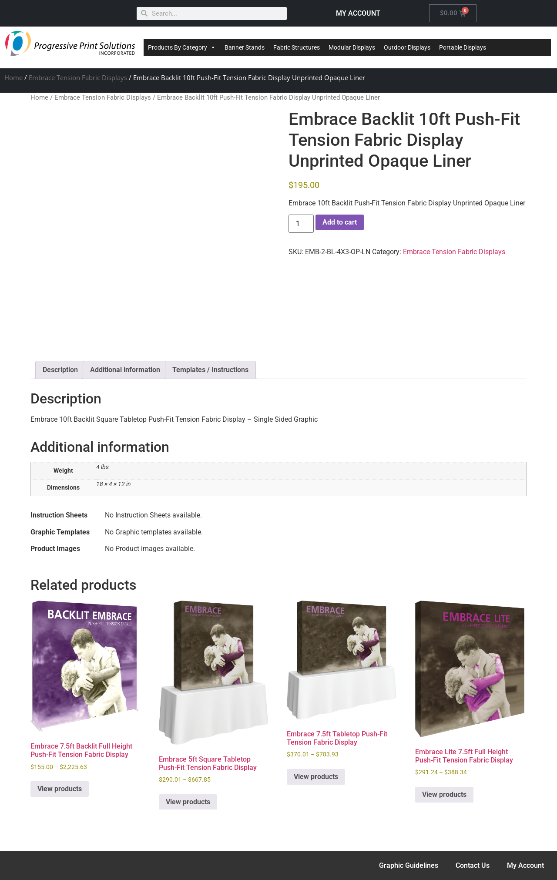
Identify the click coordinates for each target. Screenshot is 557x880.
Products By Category (182, 47)
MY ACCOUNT (358, 13)
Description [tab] (60, 370)
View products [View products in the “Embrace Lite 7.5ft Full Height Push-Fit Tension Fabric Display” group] (444, 794)
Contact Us (473, 865)
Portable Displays (462, 47)
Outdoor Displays (407, 47)
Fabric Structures (296, 47)
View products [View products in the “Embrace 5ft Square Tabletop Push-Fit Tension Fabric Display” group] (188, 802)
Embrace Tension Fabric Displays (78, 77)
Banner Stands (245, 47)
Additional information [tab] (125, 370)
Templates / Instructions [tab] (210, 370)
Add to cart (339, 222)
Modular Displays (352, 47)
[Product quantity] (301, 224)
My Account (525, 865)
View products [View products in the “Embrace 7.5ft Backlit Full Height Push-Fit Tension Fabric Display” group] (59, 789)
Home (13, 77)
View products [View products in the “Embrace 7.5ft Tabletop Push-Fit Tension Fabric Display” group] (316, 777)
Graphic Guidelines (408, 865)
